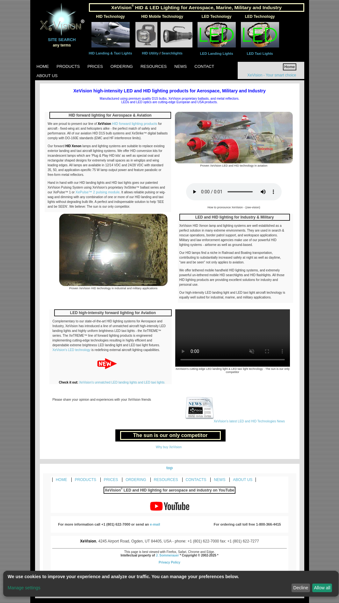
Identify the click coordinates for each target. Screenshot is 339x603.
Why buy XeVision (169, 447)
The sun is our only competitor (170, 435)
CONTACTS (196, 479)
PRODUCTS (85, 479)
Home (43, 66)
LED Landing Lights (216, 53)
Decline (300, 587)
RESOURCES (166, 479)
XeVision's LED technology (72, 350)
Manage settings (24, 587)
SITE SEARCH (62, 39)
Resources (154, 66)
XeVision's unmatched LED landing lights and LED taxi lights (121, 382)
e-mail (155, 524)
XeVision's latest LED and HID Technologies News (235, 421)
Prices (95, 66)
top (169, 467)
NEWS (219, 479)
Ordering (122, 66)
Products (68, 66)
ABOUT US (242, 479)
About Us (47, 75)
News (180, 66)
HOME (61, 479)
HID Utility (151, 53)
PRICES (111, 479)
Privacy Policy (169, 562)
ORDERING (136, 479)
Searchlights (172, 53)
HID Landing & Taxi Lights (110, 53)
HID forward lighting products (134, 124)
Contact (204, 66)
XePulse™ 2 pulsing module (97, 192)
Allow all (322, 587)
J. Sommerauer (167, 555)
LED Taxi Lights (260, 53)
